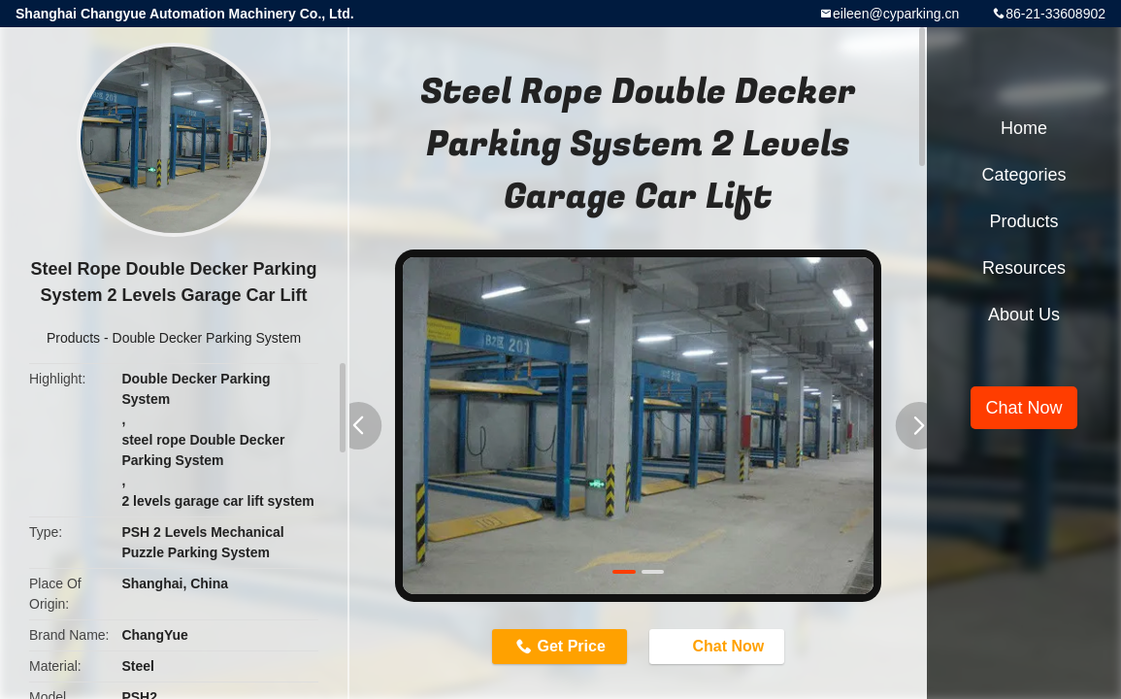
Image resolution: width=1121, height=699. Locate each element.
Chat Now (718, 645)
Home (1024, 128)
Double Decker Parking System (207, 338)
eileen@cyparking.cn (896, 13)
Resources (1024, 268)
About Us (1024, 314)
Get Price (572, 646)
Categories (1023, 174)
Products (73, 338)
